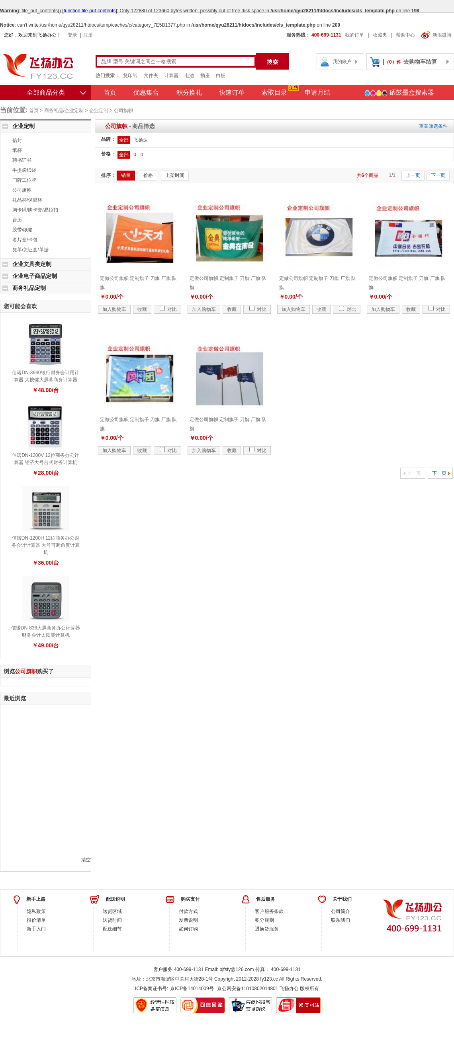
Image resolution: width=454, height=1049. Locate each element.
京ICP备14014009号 (191, 988)
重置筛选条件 (433, 126)
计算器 (171, 75)
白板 (220, 75)
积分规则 (264, 920)
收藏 (142, 309)
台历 (17, 220)
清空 (86, 860)
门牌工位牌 (24, 180)
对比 (168, 309)
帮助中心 (405, 35)
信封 (17, 140)
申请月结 (317, 92)
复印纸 (130, 75)
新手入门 (36, 929)
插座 (205, 75)
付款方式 (188, 911)
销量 (126, 175)
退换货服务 (267, 929)
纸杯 (17, 150)
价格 (148, 175)
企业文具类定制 (31, 264)
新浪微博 (436, 35)
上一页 (413, 175)
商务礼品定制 (29, 288)
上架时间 (174, 175)
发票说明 (188, 920)
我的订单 (354, 35)
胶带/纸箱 (22, 230)
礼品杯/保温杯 (27, 200)
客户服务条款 (269, 911)
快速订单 (232, 92)
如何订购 (188, 929)
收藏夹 (380, 35)
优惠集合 (146, 92)
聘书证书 (21, 160)
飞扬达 (140, 140)
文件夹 (151, 75)
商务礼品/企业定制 (64, 110)
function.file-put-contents (90, 11)
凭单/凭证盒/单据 (30, 250)
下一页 (438, 175)
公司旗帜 (123, 110)
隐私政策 (36, 911)
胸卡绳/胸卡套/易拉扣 (35, 210)
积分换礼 (189, 92)
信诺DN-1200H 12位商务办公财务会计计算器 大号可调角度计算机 (46, 545)
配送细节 (112, 929)
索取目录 (274, 92)
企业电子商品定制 (34, 276)
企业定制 (98, 110)
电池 (189, 75)
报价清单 (36, 920)
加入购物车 (114, 309)
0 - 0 (138, 154)
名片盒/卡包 (24, 240)
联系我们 (340, 920)
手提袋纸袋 (24, 170)
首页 (110, 92)
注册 (88, 35)
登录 (72, 35)
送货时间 (112, 920)
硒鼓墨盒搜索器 (399, 93)
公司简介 (340, 911)
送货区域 (112, 911)
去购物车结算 (420, 61)
